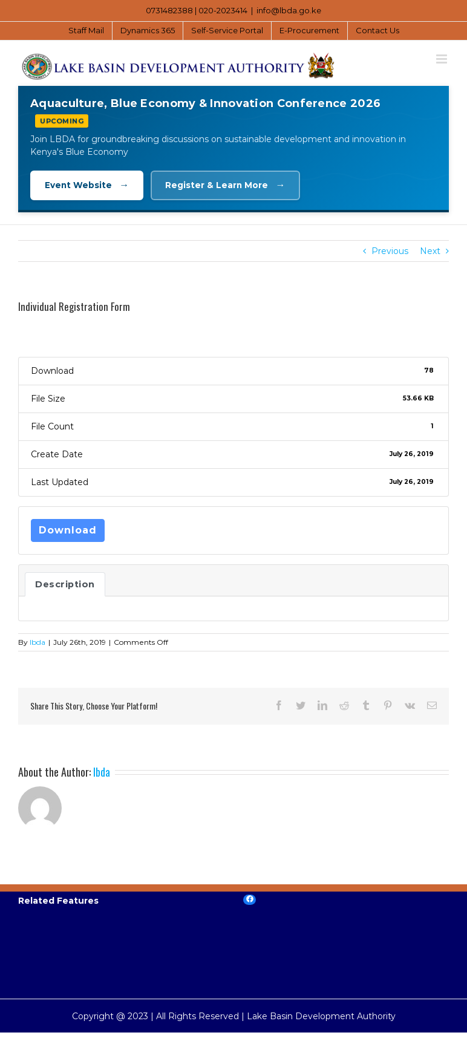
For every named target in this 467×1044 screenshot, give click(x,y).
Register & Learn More (229, 185)
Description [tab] (65, 584)
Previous (389, 251)
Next (430, 251)
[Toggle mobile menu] (442, 59)
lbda (37, 642)
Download (68, 531)
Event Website (88, 185)
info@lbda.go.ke (288, 10)
